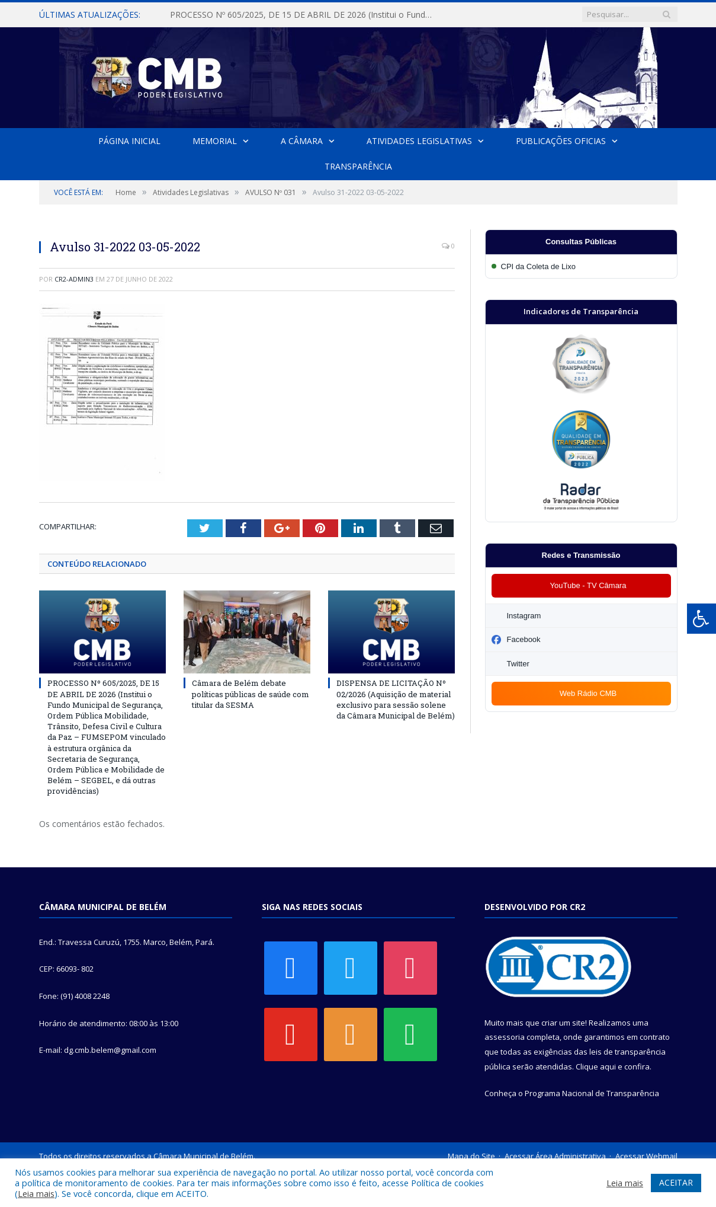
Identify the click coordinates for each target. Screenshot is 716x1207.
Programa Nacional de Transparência (592, 1093)
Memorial (214, 140)
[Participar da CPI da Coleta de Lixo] (581, 266)
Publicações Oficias (560, 140)
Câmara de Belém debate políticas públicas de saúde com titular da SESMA (250, 694)
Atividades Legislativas (419, 140)
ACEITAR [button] (676, 1182)
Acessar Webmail (646, 1156)
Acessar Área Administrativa (555, 1156)
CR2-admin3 (74, 278)
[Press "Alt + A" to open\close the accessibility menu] (701, 619)
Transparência (358, 166)
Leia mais (36, 1193)
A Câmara (302, 140)
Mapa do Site (471, 1156)
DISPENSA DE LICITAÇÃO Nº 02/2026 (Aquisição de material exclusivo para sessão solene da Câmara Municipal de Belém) (395, 699)
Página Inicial (130, 140)
